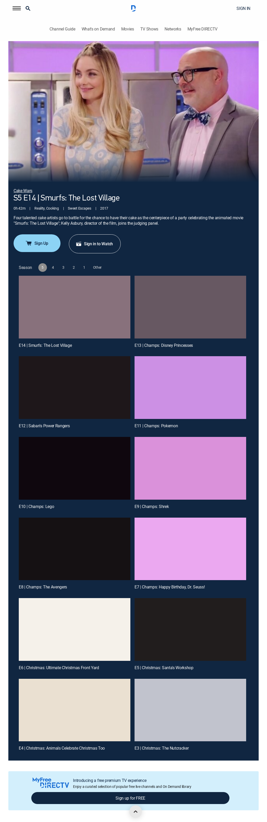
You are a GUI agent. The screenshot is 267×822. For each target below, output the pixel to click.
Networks (173, 29)
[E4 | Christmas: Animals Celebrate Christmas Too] (74, 710)
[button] (17, 8)
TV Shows (149, 29)
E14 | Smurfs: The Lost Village (45, 345)
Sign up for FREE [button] (130, 798)
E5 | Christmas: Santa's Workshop (164, 667)
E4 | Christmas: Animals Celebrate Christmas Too (62, 748)
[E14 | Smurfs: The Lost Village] (74, 307)
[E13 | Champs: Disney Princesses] (190, 307)
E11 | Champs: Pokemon (156, 426)
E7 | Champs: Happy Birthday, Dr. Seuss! (170, 587)
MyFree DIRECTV (202, 29)
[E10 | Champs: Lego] (74, 468)
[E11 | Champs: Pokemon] (190, 387)
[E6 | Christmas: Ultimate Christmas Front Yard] (74, 629)
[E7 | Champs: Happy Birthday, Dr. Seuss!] (190, 549)
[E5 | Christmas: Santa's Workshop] (190, 629)
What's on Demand (98, 29)
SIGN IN (243, 8)
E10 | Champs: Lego (36, 506)
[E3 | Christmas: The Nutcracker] (190, 710)
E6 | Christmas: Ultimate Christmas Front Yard (59, 667)
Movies (127, 29)
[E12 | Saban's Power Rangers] (74, 387)
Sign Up (36, 243)
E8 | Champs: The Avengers (43, 587)
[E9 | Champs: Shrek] (190, 468)
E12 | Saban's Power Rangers (44, 426)
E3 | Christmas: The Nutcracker (162, 748)
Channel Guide (62, 29)
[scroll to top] (135, 811)
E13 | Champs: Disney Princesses (164, 345)
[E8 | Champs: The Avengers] (74, 549)
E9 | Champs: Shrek (152, 506)
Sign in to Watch (94, 244)
